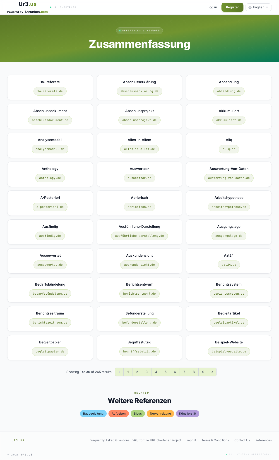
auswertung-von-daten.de (229, 178)
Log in (212, 7)
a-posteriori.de (50, 207)
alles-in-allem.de (139, 149)
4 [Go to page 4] (156, 372)
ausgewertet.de (50, 265)
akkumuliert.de (229, 120)
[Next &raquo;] (212, 372)
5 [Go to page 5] (165, 372)
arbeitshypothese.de (229, 207)
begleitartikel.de (229, 322)
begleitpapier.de (50, 351)
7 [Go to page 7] (184, 372)
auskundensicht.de (139, 265)
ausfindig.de (50, 236)
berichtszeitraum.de (50, 322)
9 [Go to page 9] (203, 372)
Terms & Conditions (215, 440)
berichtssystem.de (229, 294)
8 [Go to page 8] (194, 372)
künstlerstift (187, 413)
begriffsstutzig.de (139, 351)
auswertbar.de (139, 178)
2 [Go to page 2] (137, 372)
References (263, 440)
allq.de (229, 149)
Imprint (191, 440)
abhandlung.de (229, 91)
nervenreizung (160, 413)
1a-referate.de (50, 91)
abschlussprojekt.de (139, 120)
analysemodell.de (50, 149)
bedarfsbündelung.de (50, 294)
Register (232, 7)
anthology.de (50, 178)
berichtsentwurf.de (139, 294)
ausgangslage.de (229, 236)
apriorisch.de (139, 207)
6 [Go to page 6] (175, 372)
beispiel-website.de (229, 351)
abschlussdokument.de (50, 120)
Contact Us (242, 440)
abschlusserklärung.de (139, 91)
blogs (138, 413)
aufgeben (119, 413)
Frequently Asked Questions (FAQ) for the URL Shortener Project (135, 440)
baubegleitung (93, 413)
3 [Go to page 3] (147, 372)
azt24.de (229, 265)
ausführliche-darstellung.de (139, 236)
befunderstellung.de (139, 322)
